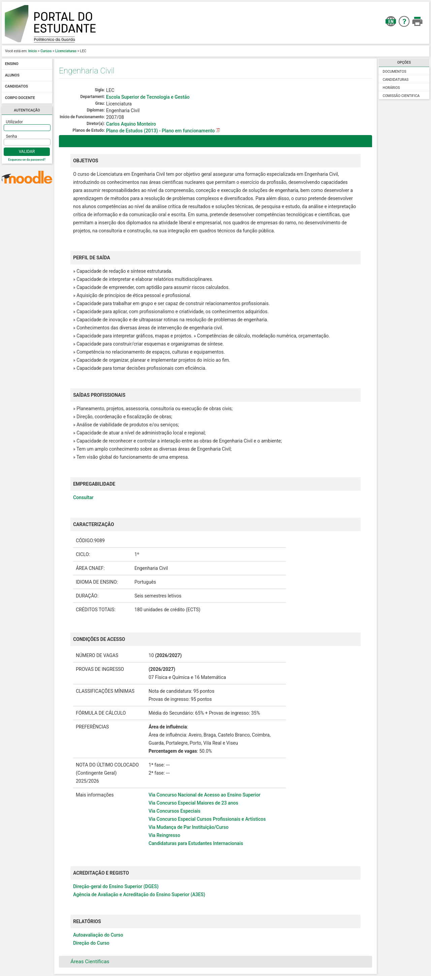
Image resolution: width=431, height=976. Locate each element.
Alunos (12, 75)
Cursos (46, 51)
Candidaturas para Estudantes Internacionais (195, 843)
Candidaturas (396, 79)
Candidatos (16, 87)
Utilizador (14, 122)
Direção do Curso (91, 943)
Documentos (394, 71)
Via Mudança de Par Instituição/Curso (188, 827)
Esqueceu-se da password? (26, 159)
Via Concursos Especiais (174, 811)
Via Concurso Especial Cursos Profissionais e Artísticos (207, 819)
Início (32, 51)
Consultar (83, 497)
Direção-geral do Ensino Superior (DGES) (116, 886)
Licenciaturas (65, 51)
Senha (11, 136)
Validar (27, 151)
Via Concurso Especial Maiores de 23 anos (193, 803)
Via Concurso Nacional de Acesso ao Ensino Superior (204, 795)
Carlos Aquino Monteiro (131, 124)
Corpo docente (20, 98)
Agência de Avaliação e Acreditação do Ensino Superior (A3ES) (139, 894)
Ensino (12, 64)
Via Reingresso (164, 835)
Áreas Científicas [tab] (85, 961)
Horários (391, 88)
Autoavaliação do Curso (98, 935)
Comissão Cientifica (401, 96)
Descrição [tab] (78, 141)
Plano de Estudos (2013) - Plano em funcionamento (161, 130)
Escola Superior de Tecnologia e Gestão (148, 97)
